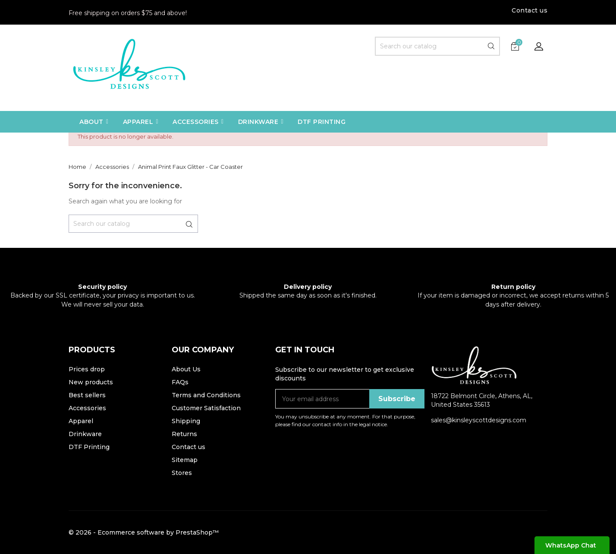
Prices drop (87, 369)
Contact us (529, 10)
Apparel (81, 421)
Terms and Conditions (206, 395)
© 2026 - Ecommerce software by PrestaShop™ (144, 532)
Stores (182, 473)
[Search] (437, 46)
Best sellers (87, 395)
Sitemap (185, 460)
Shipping (186, 421)
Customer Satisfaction (206, 408)
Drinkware (85, 434)
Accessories (87, 408)
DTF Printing (89, 447)
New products (91, 382)
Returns (184, 434)
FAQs (180, 382)
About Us (186, 369)
